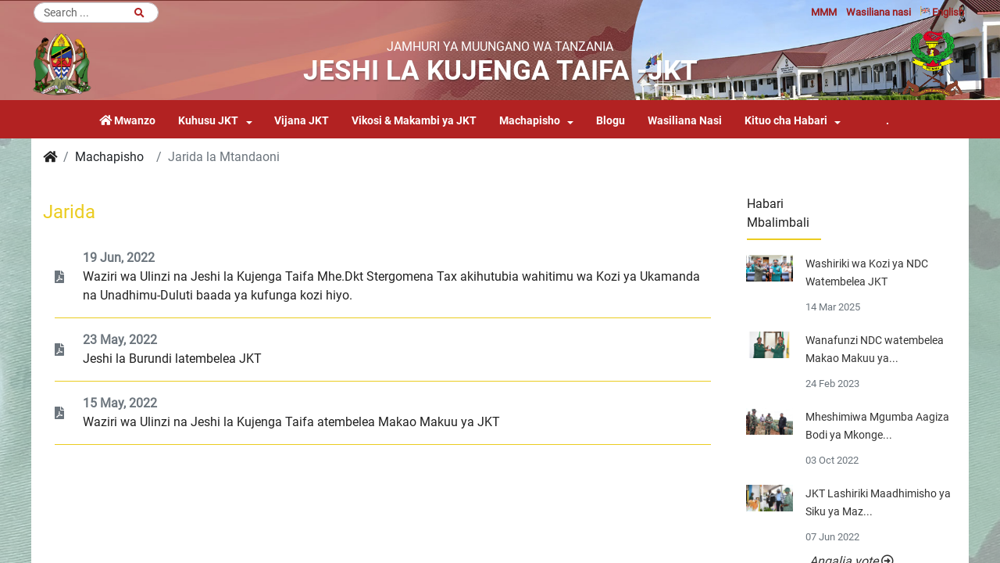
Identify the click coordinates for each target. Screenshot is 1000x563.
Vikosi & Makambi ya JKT (414, 120)
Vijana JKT (301, 120)
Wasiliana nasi (878, 12)
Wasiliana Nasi (685, 120)
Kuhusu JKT (208, 120)
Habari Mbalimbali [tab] (778, 213)
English (942, 12)
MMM (824, 12)
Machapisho (529, 120)
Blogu (610, 120)
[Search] (96, 12)
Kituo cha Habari (786, 120)
